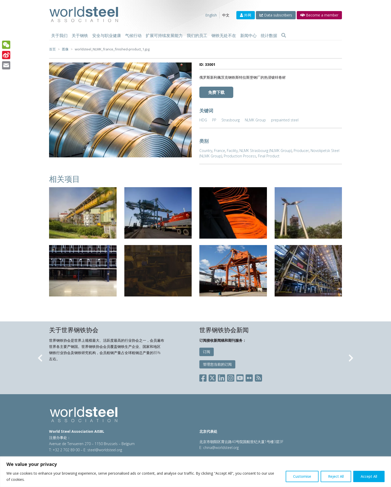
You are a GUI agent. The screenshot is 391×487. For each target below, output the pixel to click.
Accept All (369, 476)
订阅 (206, 351)
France (219, 150)
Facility (232, 150)
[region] (195, 471)
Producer (301, 150)
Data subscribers (275, 15)
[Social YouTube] (240, 377)
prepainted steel (285, 120)
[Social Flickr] (249, 377)
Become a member (319, 15)
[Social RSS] (258, 377)
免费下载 (216, 92)
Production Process (240, 156)
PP (214, 120)
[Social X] (212, 377)
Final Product (269, 156)
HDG (203, 120)
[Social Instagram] (230, 377)
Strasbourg (230, 120)
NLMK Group (255, 120)
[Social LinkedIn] (221, 377)
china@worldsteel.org (221, 447)
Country (205, 150)
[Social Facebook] (204, 377)
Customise (302, 476)
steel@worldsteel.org (104, 449)
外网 (245, 15)
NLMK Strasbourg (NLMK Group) (265, 150)
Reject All (336, 476)
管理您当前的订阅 (217, 364)
